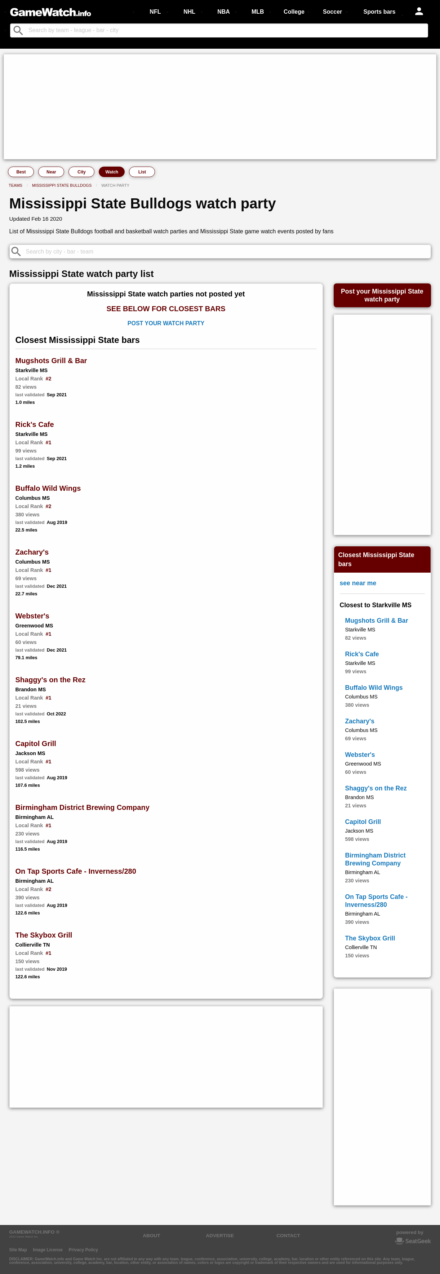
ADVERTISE (220, 1235)
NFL (155, 12)
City (81, 172)
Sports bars (380, 12)
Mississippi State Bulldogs (62, 185)
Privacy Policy (83, 1249)
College (294, 12)
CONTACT (288, 1235)
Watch (112, 172)
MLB (258, 12)
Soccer (332, 12)
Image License (48, 1249)
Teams (15, 185)
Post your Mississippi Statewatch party (382, 295)
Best (21, 172)
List (142, 172)
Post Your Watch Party (166, 323)
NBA (223, 12)
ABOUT (151, 1235)
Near (51, 172)
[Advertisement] (220, 106)
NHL (189, 12)
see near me (358, 583)
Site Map (18, 1249)
